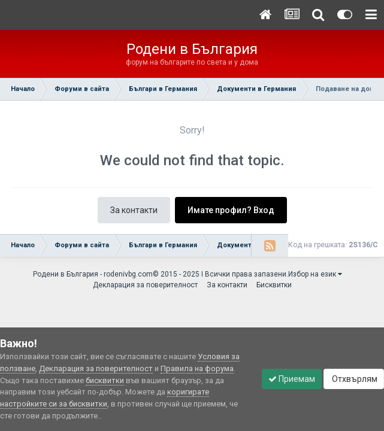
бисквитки (105, 380)
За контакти (134, 210)
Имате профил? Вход (231, 210)
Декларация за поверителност (145, 285)
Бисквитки (274, 285)
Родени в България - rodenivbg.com (93, 274)
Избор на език (315, 274)
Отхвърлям (353, 379)
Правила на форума (197, 368)
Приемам (291, 379)
